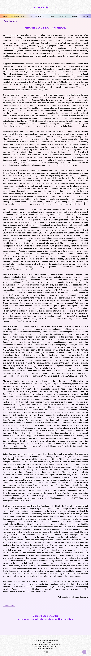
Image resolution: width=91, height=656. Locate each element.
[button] (17, 16)
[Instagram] (44, 652)
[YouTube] (47, 652)
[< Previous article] (11, 606)
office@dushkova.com (45, 648)
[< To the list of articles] (12, 21)
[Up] (84, 652)
